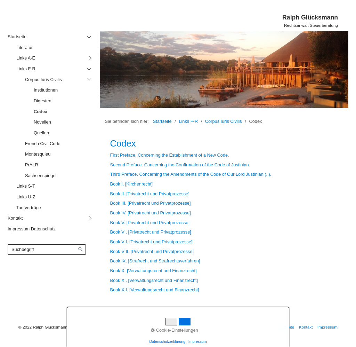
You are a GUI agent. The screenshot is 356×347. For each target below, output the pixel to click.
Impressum (327, 327)
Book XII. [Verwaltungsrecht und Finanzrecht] (154, 289)
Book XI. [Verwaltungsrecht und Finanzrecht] (154, 280)
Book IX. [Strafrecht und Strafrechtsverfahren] (155, 260)
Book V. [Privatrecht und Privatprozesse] (150, 222)
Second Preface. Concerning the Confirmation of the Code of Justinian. (180, 164)
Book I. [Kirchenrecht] (131, 184)
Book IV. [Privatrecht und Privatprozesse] (150, 212)
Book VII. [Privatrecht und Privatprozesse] (151, 241)
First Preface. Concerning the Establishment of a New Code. (169, 155)
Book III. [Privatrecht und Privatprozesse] (150, 203)
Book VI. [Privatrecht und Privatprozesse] (150, 232)
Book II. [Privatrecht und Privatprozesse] (149, 193)
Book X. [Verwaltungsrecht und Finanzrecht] (153, 270)
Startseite (162, 121)
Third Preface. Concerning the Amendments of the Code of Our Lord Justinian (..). (191, 174)
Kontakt (306, 327)
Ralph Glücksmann (310, 17)
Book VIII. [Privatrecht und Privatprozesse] (152, 251)
